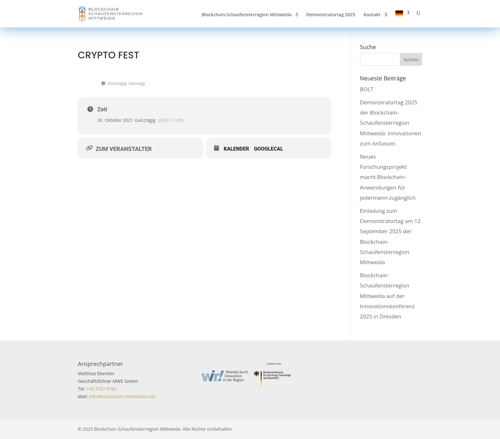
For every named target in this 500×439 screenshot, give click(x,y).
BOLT (366, 89)
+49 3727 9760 (101, 389)
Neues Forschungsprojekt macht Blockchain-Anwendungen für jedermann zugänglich (388, 177)
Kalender (236, 149)
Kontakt (372, 15)
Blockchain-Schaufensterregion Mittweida (246, 15)
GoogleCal (268, 149)
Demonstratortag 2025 (330, 15)
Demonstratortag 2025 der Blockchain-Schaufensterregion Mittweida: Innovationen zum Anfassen (390, 123)
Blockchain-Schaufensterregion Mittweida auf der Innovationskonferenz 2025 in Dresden (387, 296)
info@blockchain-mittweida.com (122, 396)
